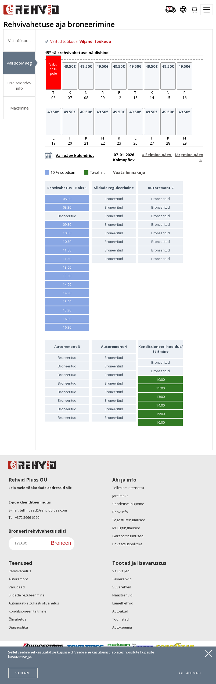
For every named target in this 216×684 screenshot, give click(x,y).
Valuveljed (120, 571)
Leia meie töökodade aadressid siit (40, 487)
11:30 (67, 259)
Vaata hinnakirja (129, 172)
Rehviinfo (120, 511)
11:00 (67, 250)
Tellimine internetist (128, 487)
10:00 (67, 233)
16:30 (67, 327)
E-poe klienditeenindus (30, 502)
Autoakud (120, 611)
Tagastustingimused (128, 519)
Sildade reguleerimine (27, 595)
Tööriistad (120, 619)
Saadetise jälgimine (128, 503)
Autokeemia (122, 627)
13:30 (67, 276)
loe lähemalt (189, 673)
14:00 (67, 284)
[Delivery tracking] (170, 9)
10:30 (67, 241)
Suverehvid (121, 587)
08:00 (67, 199)
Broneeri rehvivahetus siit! (37, 531)
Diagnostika (18, 627)
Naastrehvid (122, 595)
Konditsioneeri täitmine (27, 611)
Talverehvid (122, 579)
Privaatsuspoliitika (127, 544)
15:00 (67, 301)
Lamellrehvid (122, 603)
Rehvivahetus (20, 571)
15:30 (67, 310)
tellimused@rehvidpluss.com (43, 510)
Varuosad (17, 587)
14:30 (67, 293)
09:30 (67, 224)
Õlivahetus (17, 619)
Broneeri (61, 543)
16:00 (67, 319)
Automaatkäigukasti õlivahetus (34, 603)
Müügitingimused (126, 527)
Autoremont (18, 579)
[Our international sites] (183, 9)
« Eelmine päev (157, 154)
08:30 (67, 207)
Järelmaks (120, 495)
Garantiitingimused (127, 535)
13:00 (67, 267)
